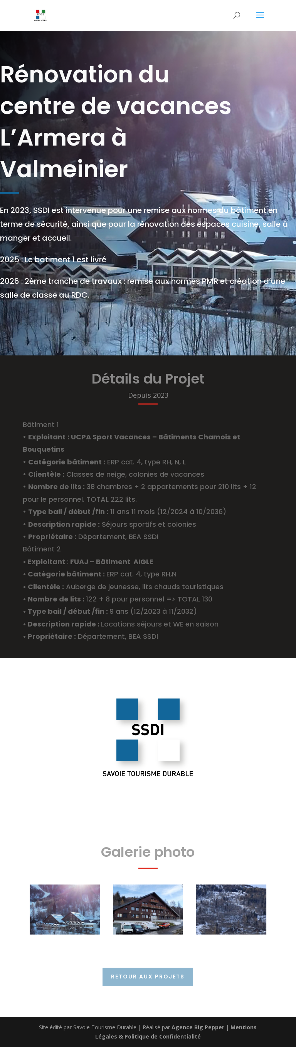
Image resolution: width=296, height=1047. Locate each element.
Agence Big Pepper (198, 1027)
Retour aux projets (148, 976)
